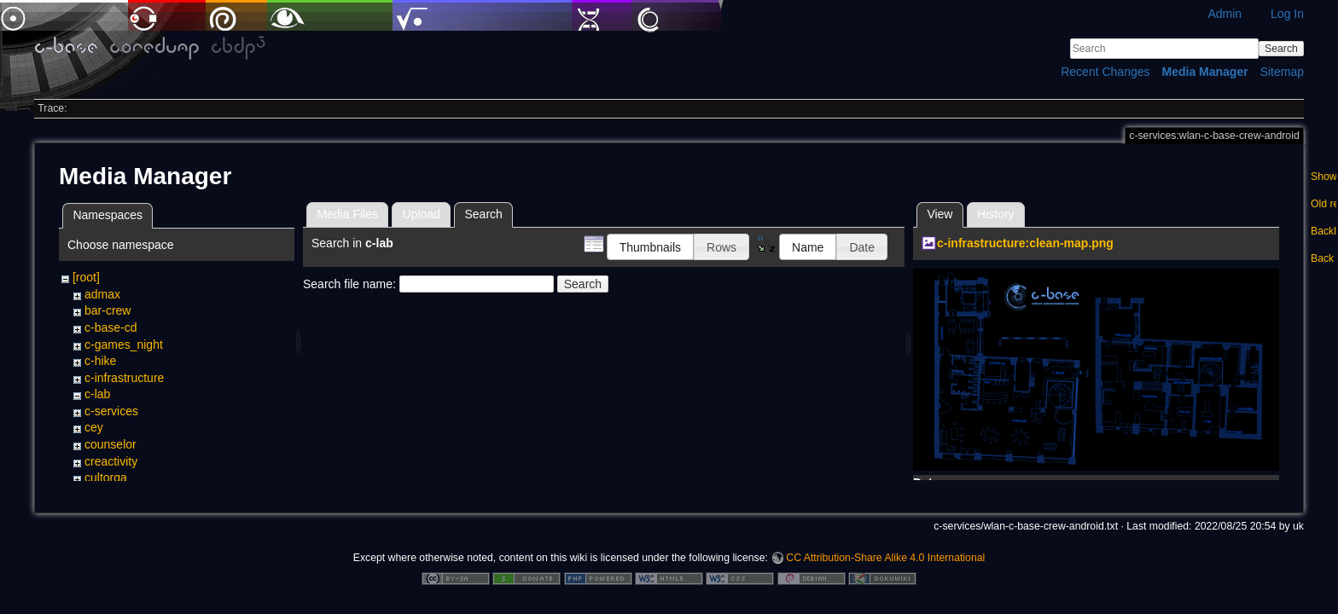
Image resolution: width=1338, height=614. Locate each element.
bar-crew (107, 310)
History (996, 214)
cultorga (105, 477)
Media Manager (1205, 71)
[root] (86, 277)
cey (93, 427)
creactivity (110, 461)
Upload (421, 214)
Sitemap (1282, 71)
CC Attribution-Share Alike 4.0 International (885, 558)
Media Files (347, 214)
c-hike (100, 361)
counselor (110, 444)
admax (102, 294)
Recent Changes (1105, 71)
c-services (111, 411)
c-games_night (123, 344)
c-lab (97, 394)
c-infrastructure (124, 378)
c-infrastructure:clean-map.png (1025, 243)
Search (1281, 49)
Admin (1224, 13)
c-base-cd (110, 327)
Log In (1287, 13)
